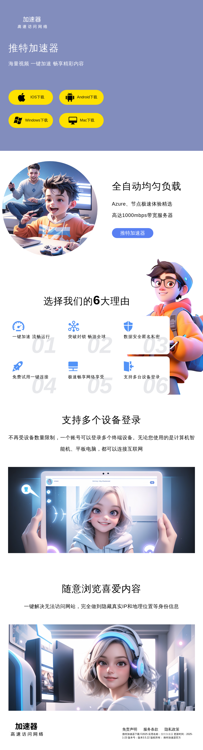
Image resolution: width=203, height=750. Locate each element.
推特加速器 (132, 233)
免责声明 (129, 729)
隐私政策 (172, 729)
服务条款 (150, 729)
